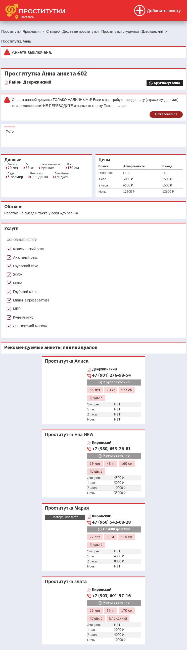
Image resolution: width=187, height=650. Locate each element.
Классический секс (28, 249)
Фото (10, 131)
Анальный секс (25, 257)
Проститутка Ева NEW (69, 434)
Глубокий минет (26, 291)
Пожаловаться (166, 114)
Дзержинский (30, 83)
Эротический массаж (30, 326)
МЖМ (17, 283)
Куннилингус (23, 317)
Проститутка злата (66, 581)
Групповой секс (25, 266)
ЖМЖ (18, 274)
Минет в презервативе (31, 300)
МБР (17, 309)
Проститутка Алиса (66, 361)
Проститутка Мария (67, 508)
